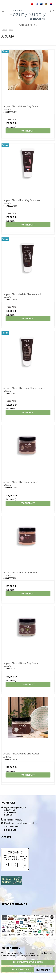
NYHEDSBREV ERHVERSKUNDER (28, 969)
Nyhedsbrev (43, 970)
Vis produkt (28, 131)
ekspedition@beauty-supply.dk (24, 823)
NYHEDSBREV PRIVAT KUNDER (28, 962)
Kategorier (28, 25)
